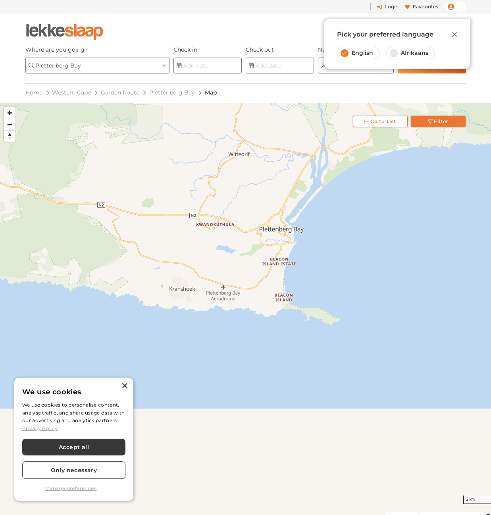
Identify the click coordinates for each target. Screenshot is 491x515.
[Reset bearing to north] (9, 136)
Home (33, 92)
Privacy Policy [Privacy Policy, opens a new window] (40, 428)
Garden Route (120, 92)
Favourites (421, 7)
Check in (185, 49)
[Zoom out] (9, 124)
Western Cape (71, 92)
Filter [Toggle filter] (438, 121)
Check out (260, 49)
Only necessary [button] (74, 470)
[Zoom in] (9, 113)
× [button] (124, 386)
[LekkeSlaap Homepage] (64, 29)
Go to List (380, 121)
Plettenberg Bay (172, 92)
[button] (73, 488)
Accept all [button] (74, 447)
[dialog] (73, 439)
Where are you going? (56, 49)
